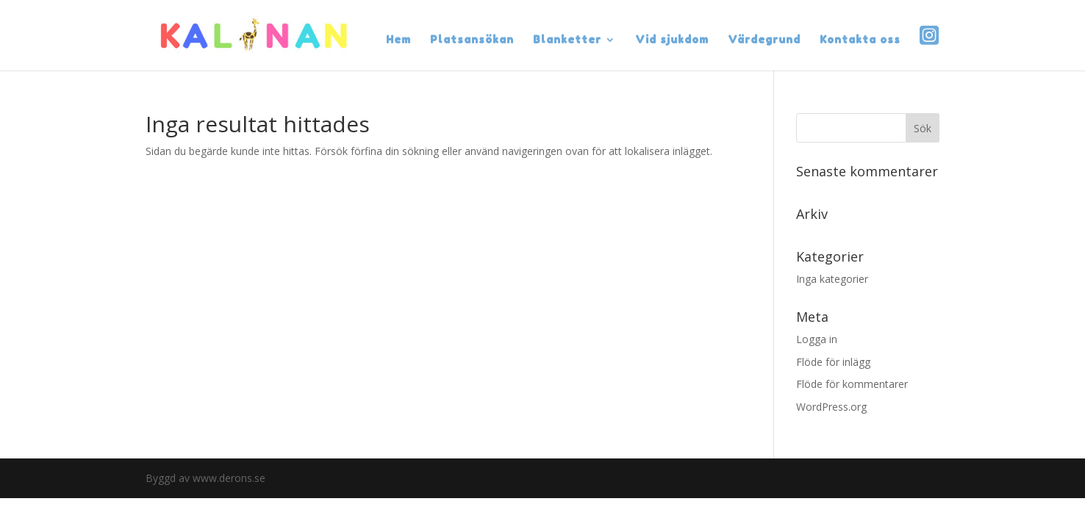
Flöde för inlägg (833, 362)
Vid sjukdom (672, 40)
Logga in (816, 339)
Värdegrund (764, 40)
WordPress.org (831, 407)
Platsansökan (472, 40)
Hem (398, 40)
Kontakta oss (860, 40)
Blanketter (567, 40)
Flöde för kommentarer (852, 384)
